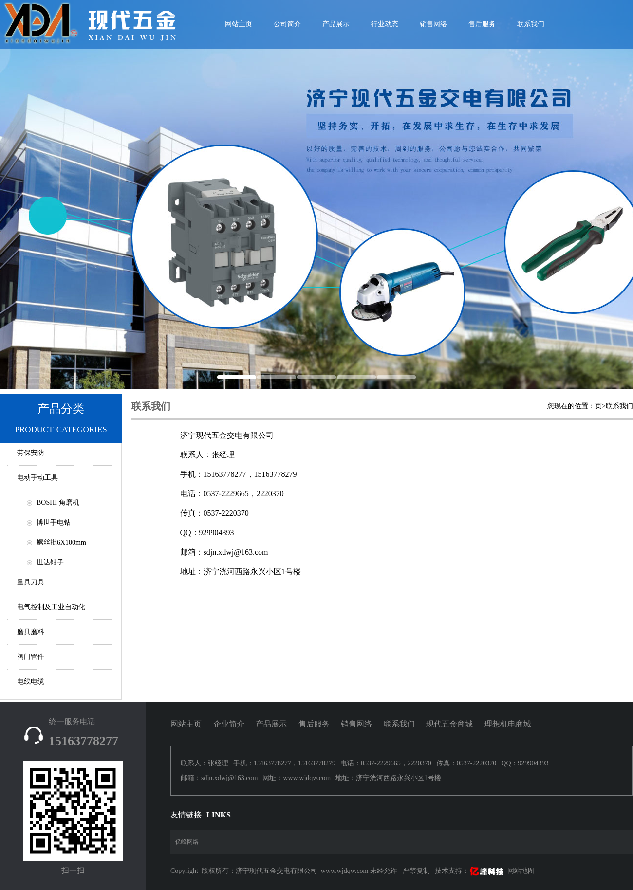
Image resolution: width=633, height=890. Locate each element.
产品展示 (336, 24)
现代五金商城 (449, 724)
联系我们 (530, 24)
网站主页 (186, 724)
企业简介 (228, 724)
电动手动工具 (37, 477)
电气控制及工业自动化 (51, 607)
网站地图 (521, 870)
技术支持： (470, 870)
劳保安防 (30, 452)
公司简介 (287, 24)
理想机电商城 (507, 724)
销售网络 (433, 24)
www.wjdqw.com (345, 870)
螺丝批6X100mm (61, 542)
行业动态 (384, 24)
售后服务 (482, 24)
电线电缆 (30, 681)
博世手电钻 (54, 522)
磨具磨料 (30, 632)
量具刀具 (30, 582)
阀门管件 (30, 656)
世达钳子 (50, 562)
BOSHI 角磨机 (58, 502)
